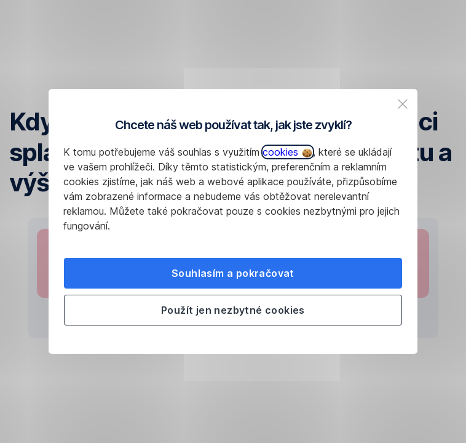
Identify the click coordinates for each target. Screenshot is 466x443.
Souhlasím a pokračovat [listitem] (233, 273)
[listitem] (403, 104)
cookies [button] (287, 152)
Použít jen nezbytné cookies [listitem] (233, 310)
